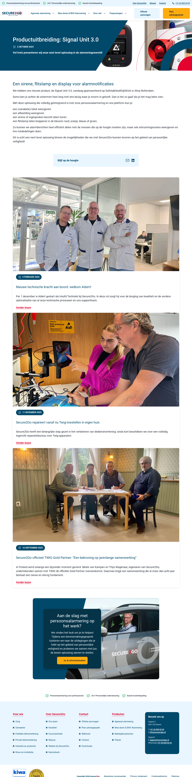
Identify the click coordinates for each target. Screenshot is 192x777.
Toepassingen (116, 13)
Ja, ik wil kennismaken (74, 660)
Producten (118, 714)
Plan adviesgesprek (176, 13)
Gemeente (20, 727)
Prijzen (118, 740)
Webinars (86, 734)
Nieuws (153, 3)
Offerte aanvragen (145, 13)
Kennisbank (54, 752)
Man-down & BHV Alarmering (72, 13)
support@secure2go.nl (159, 740)
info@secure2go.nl (158, 732)
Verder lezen (23, 307)
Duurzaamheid (55, 734)
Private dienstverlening (26, 740)
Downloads (87, 746)
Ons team (53, 721)
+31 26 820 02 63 (164, 743)
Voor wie (97, 13)
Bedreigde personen (124, 734)
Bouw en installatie (24, 752)
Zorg (17, 721)
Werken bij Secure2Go (59, 746)
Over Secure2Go (140, 3)
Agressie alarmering (40, 13)
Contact (162, 3)
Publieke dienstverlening (26, 734)
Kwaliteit (53, 727)
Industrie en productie (25, 746)
